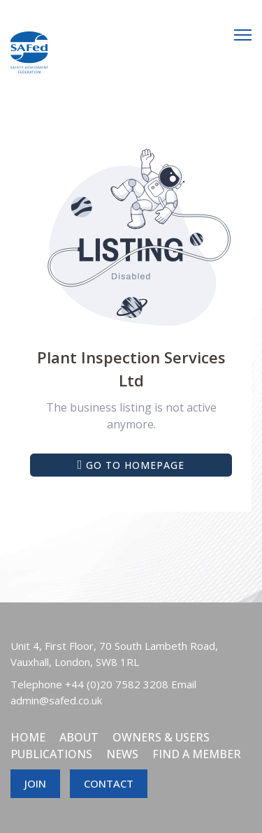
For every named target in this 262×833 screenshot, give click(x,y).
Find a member (196, 754)
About (79, 737)
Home (27, 737)
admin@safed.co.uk (56, 700)
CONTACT (108, 783)
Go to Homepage (131, 465)
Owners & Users (161, 737)
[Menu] (243, 35)
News (122, 754)
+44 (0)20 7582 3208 (116, 684)
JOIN (35, 783)
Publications (51, 754)
